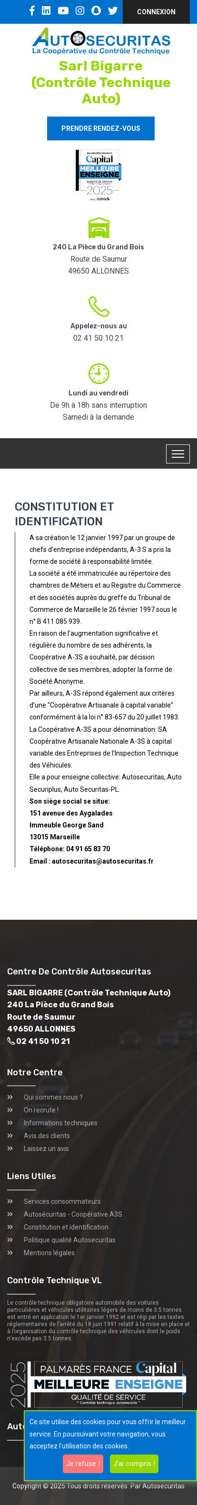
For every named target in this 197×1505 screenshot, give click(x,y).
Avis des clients (47, 1136)
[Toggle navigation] (178, 453)
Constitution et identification (66, 1227)
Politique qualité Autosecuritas (70, 1240)
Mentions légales (49, 1253)
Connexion (156, 12)
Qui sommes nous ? (53, 1097)
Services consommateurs (62, 1201)
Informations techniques (61, 1123)
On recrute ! (41, 1110)
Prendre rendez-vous (100, 128)
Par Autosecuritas (157, 1486)
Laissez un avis (46, 1148)
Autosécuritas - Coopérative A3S (73, 1214)
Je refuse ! (83, 1463)
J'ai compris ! (134, 1463)
